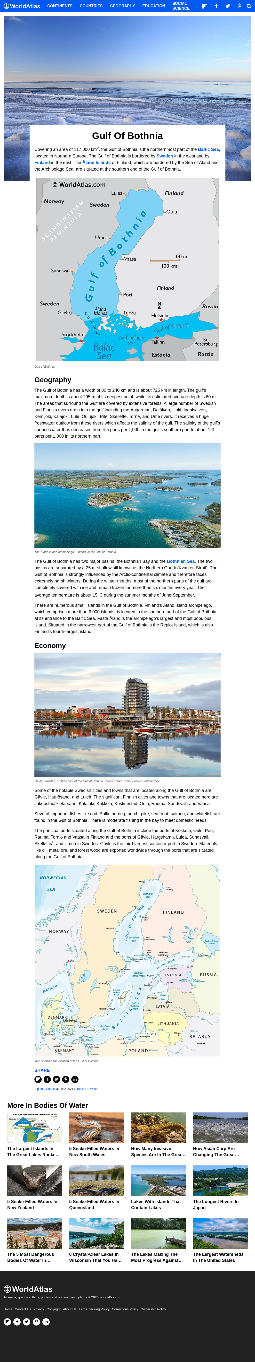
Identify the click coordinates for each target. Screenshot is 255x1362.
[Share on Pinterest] (65, 1079)
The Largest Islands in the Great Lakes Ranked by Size (32, 1154)
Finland (42, 162)
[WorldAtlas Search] (249, 6)
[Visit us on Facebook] (17, 1322)
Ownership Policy (153, 1309)
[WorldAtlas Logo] (24, 6)
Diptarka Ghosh (44, 1089)
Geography (122, 6)
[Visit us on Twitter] (26, 1322)
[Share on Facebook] (47, 1079)
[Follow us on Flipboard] (7, 1322)
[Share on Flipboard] (38, 1079)
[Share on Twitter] (56, 1079)
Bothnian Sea (181, 561)
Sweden (165, 156)
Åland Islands (96, 162)
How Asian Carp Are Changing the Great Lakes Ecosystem (214, 1154)
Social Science (181, 5)
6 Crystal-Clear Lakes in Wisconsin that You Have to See (95, 1260)
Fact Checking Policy (94, 1309)
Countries (91, 6)
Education (153, 6)
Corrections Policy (125, 1309)
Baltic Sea (208, 149)
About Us (70, 1309)
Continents (59, 6)
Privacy (38, 1309)
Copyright (54, 1309)
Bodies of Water (87, 1089)
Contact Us (23, 1309)
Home (8, 1309)
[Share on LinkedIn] (75, 1079)
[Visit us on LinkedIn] (46, 1322)
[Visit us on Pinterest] (36, 1322)
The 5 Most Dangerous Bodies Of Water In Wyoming (30, 1260)
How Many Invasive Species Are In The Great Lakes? (157, 1154)
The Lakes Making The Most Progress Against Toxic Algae (154, 1260)
